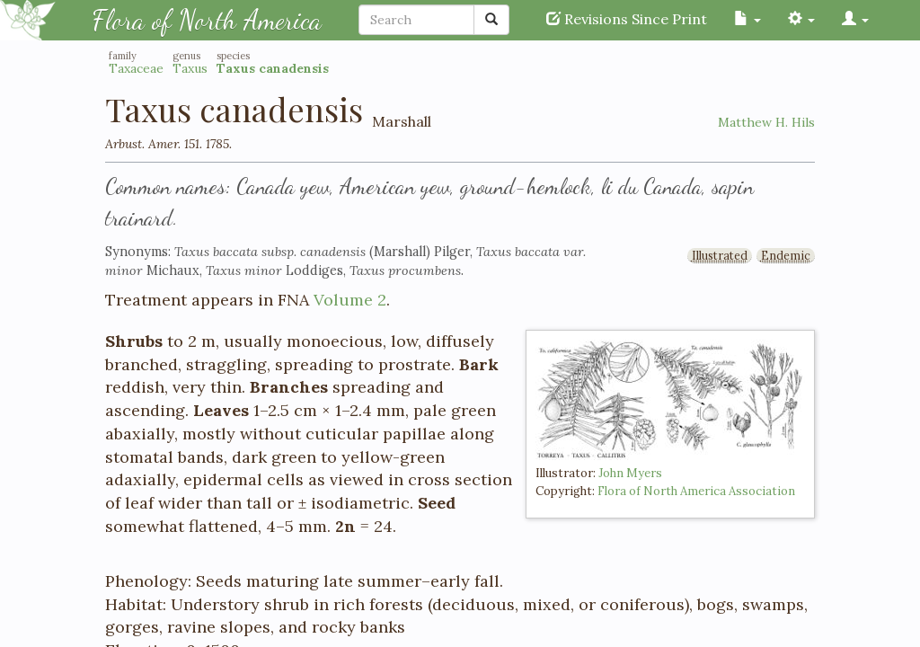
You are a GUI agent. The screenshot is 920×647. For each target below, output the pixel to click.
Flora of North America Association (696, 491)
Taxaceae (136, 68)
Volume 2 (350, 299)
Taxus (190, 68)
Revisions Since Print (626, 19)
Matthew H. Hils (766, 122)
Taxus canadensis (273, 68)
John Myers (630, 473)
